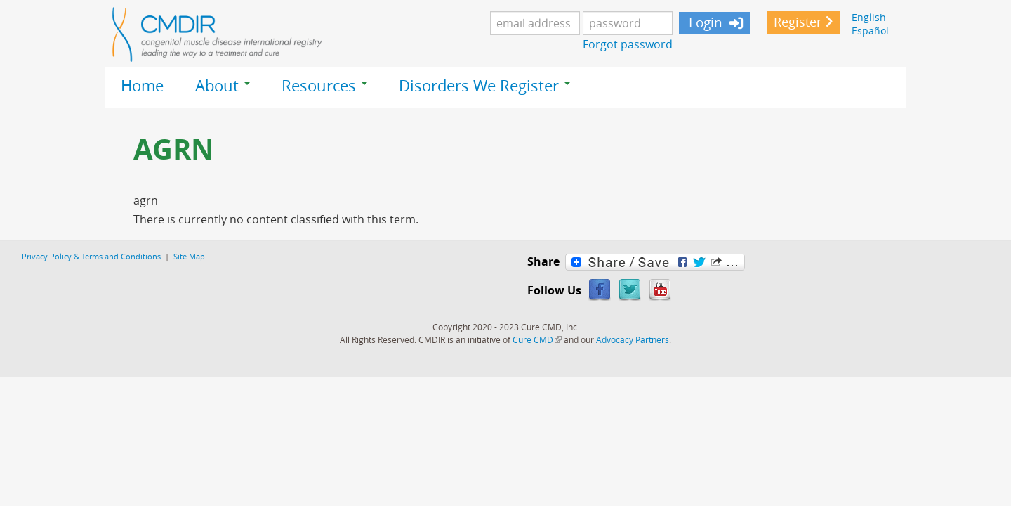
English (869, 17)
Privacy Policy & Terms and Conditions (91, 256)
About (222, 85)
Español (870, 30)
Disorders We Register (484, 85)
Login (703, 22)
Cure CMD (537, 339)
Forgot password (628, 44)
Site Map (189, 256)
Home (142, 85)
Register (797, 22)
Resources (324, 85)
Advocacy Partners (632, 339)
